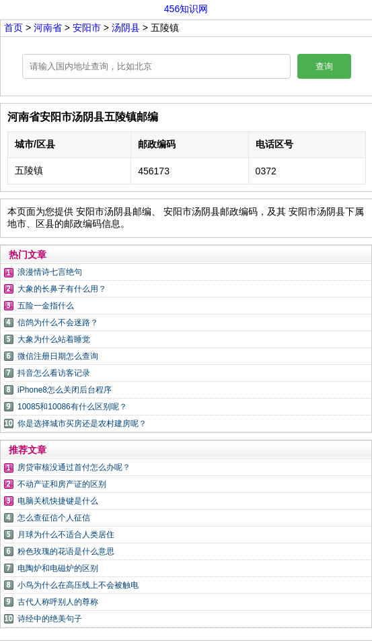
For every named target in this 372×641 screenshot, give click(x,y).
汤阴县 (126, 27)
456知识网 (186, 8)
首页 (13, 27)
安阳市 (88, 27)
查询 (324, 66)
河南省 (49, 27)
